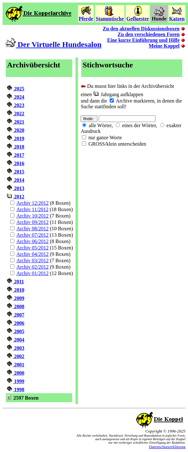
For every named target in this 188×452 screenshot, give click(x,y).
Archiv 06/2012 (32, 241)
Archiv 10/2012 (32, 215)
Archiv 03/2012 (32, 260)
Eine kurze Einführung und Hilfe (143, 40)
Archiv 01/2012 (32, 273)
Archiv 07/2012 (32, 235)
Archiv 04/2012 (32, 254)
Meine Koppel (164, 46)
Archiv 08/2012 (32, 228)
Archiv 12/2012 (32, 203)
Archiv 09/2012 (32, 222)
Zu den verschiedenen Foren (149, 34)
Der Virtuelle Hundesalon (53, 44)
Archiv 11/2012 (32, 209)
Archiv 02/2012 (32, 267)
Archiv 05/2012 (32, 247)
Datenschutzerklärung (167, 446)
